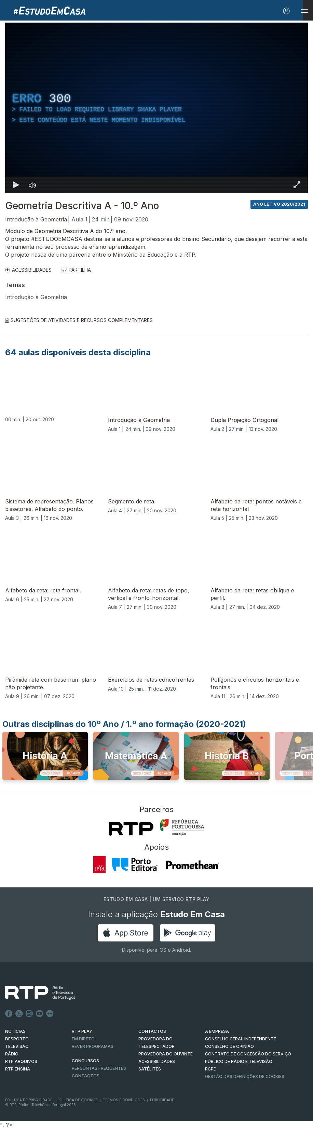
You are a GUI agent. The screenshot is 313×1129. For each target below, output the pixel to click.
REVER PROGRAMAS (92, 1046)
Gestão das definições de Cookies (244, 1076)
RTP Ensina (17, 1069)
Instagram (29, 1013)
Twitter (19, 1013)
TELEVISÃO (17, 1046)
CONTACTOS (152, 1031)
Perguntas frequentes (99, 1068)
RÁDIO (11, 1053)
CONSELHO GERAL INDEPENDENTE (240, 1038)
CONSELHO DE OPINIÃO (229, 1046)
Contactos (85, 1075)
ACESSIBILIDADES (28, 270)
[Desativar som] (32, 185)
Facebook (9, 1013)
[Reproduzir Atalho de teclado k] (16, 185)
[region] (156, 108)
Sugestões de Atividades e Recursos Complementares (79, 320)
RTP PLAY (82, 1031)
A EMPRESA (217, 1031)
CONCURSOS (85, 1060)
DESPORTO (17, 1038)
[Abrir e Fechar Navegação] (304, 11)
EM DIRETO (83, 1038)
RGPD (211, 1069)
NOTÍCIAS (15, 1031)
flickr (50, 1013)
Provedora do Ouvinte (165, 1053)
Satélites (149, 1069)
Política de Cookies (77, 1100)
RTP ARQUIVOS (21, 1061)
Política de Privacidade (28, 1100)
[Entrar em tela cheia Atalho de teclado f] (297, 185)
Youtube (39, 1013)
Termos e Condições (124, 1100)
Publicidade (162, 1100)
